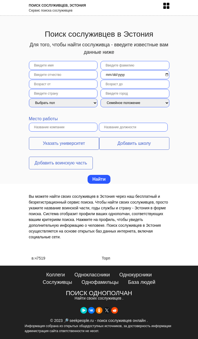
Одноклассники (92, 274)
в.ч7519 (38, 258)
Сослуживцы (57, 282)
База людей (141, 282)
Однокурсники (135, 274)
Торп (106, 258)
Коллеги (55, 274)
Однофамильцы (100, 282)
